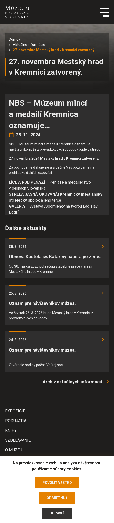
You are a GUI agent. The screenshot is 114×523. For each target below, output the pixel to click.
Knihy (11, 430)
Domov (14, 39)
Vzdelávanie (18, 440)
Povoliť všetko (57, 483)
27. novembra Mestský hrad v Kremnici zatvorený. (54, 50)
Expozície (15, 411)
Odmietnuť (57, 498)
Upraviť (57, 513)
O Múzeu (13, 450)
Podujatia (15, 420)
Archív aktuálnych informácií (72, 381)
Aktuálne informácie (29, 45)
